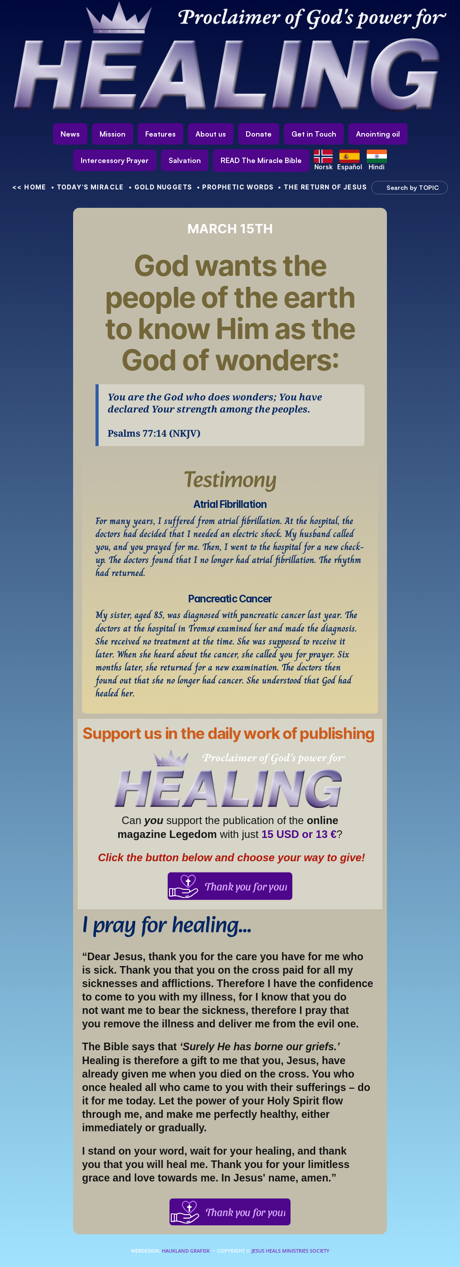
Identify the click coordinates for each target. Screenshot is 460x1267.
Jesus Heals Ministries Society (290, 1250)
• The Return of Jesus (322, 187)
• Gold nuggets (160, 187)
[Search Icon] (405, 187)
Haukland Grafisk (186, 1250)
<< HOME (29, 187)
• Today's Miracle (87, 187)
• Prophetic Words (235, 187)
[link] (261, 160)
